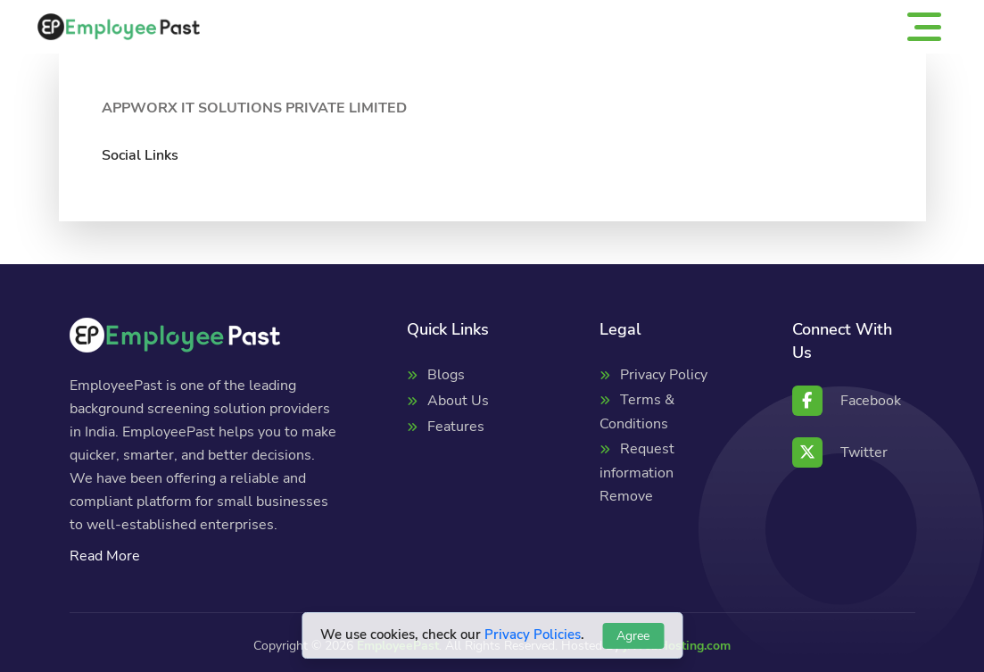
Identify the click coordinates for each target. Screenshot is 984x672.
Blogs (446, 375)
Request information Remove (636, 472)
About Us (458, 401)
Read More (105, 556)
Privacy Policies (532, 634)
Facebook (846, 401)
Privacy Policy (663, 375)
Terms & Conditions (636, 412)
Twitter (840, 452)
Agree (632, 635)
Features (455, 426)
